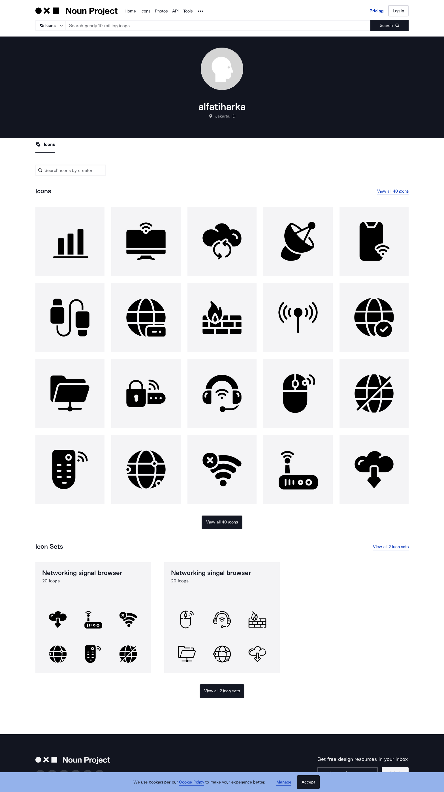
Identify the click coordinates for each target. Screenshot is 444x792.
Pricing (377, 10)
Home (130, 11)
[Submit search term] (389, 25)
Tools (188, 11)
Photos (161, 11)
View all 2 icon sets (391, 546)
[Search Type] (50, 25)
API (175, 11)
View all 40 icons (393, 191)
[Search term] (218, 25)
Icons (145, 11)
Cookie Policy (191, 782)
